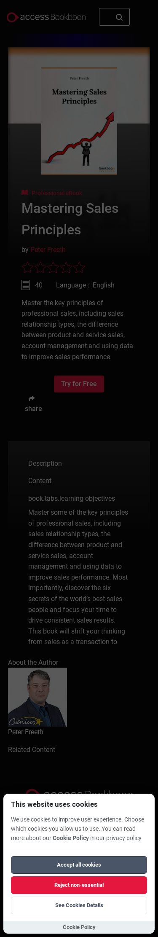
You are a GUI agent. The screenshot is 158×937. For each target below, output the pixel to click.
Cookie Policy (71, 838)
